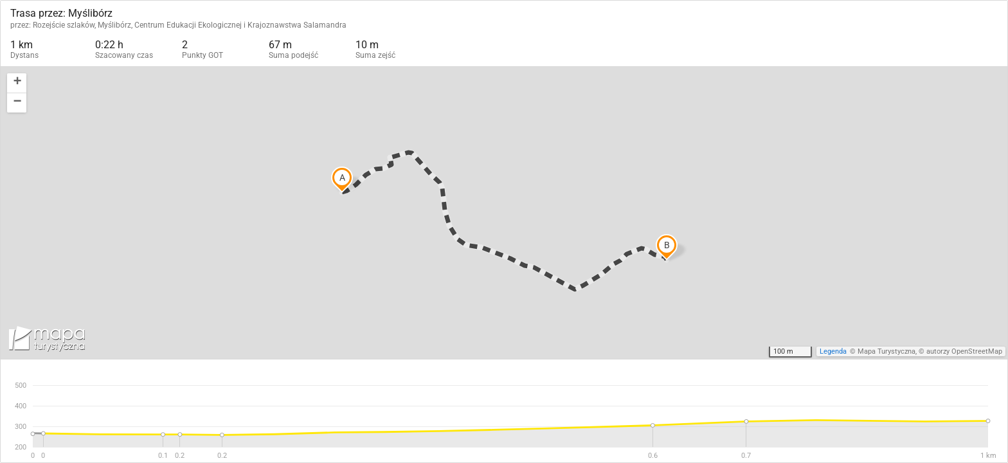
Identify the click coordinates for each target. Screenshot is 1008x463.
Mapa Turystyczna (886, 351)
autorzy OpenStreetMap (964, 351)
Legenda (833, 351)
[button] (16, 83)
